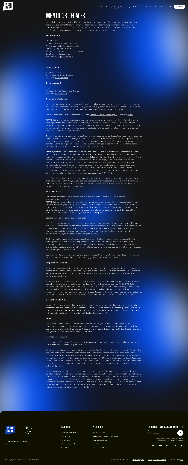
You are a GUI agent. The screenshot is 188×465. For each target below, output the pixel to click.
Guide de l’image (108, 7)
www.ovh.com (61, 78)
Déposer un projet (128, 7)
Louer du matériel (148, 7)
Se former (166, 7)
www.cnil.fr (101, 313)
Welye (130, 115)
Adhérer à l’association (17, 442)
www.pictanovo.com (102, 30)
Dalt (181, 460)
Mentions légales (138, 460)
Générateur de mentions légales (103, 115)
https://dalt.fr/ (61, 93)
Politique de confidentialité (157, 460)
